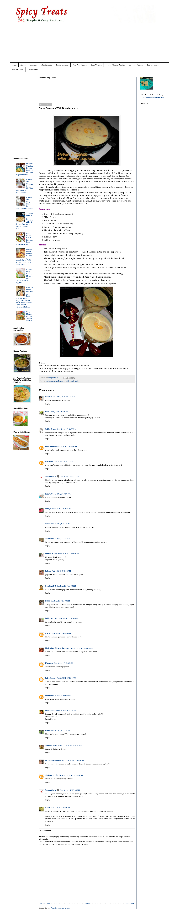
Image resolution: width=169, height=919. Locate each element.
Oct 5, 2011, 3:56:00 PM (61, 494)
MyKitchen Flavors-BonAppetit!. (59, 648)
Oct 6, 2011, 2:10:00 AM (83, 648)
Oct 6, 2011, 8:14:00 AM (60, 730)
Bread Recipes (17, 69)
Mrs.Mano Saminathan (54, 760)
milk (67, 381)
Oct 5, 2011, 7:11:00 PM (60, 539)
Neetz (47, 807)
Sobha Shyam (50, 429)
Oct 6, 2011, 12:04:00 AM (68, 618)
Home (14, 65)
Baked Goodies (62, 65)
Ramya (47, 494)
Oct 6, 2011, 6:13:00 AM (66, 710)
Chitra (48, 539)
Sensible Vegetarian (53, 745)
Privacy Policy (153, 65)
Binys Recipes (51, 446)
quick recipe (74, 381)
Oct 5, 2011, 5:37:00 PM (60, 524)
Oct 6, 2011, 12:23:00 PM (70, 790)
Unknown (49, 461)
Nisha (47, 633)
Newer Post (45, 904)
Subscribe (33, 65)
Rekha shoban (51, 618)
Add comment (45, 830)
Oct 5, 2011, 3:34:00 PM (63, 461)
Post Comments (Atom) (61, 908)
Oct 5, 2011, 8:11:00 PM (61, 571)
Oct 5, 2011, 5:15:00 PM (61, 509)
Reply (47, 404)
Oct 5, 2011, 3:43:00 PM (69, 476)
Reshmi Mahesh (52, 553)
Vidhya (48, 509)
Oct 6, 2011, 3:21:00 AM (66, 678)
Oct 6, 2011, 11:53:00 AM (74, 760)
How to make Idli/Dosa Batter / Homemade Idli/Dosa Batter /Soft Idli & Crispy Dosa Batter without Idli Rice (24, 297)
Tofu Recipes (33, 69)
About (23, 65)
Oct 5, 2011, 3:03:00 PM (65, 396)
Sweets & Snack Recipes (115, 65)
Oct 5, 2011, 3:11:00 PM (59, 411)
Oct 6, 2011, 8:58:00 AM (72, 745)
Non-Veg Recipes (80, 65)
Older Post (129, 904)
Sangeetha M (50, 476)
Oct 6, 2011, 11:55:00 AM (73, 775)
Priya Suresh (50, 678)
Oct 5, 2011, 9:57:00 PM (60, 601)
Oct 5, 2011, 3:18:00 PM (66, 429)
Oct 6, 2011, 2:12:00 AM (63, 663)
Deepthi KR (50, 396)
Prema (48, 695)
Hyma (47, 601)
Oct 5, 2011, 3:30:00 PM (67, 446)
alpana (47, 524)
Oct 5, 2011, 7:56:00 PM (69, 553)
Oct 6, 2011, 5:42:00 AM (61, 695)
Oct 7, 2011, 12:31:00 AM (61, 807)
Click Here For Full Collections (153, 97)
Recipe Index (46, 65)
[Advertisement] (89, 45)
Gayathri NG (50, 586)
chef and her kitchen (54, 775)
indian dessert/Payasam (55, 381)
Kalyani (48, 571)
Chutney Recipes (136, 65)
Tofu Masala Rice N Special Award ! (29, 316)
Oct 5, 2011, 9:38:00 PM (66, 586)
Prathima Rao (51, 710)
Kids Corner (96, 65)
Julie (47, 411)
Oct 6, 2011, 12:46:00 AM (61, 633)
